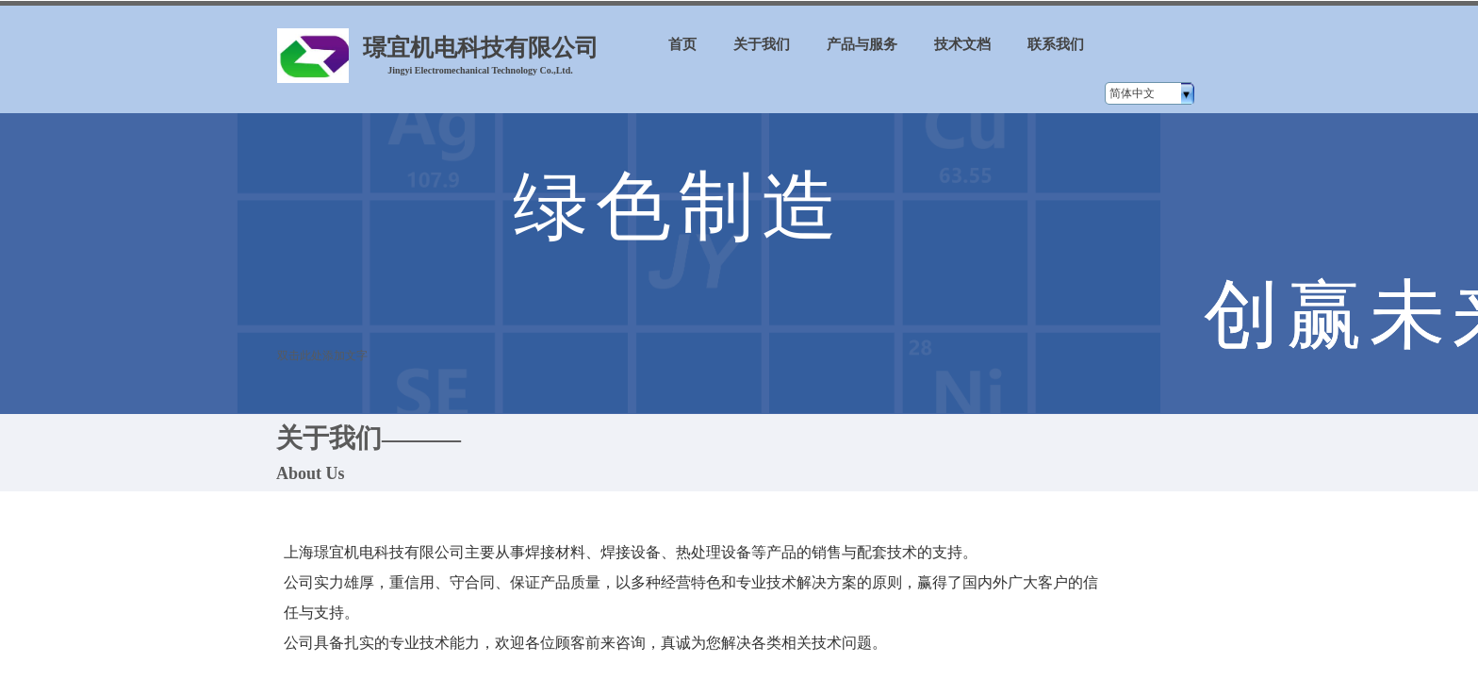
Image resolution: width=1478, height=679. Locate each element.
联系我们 (1055, 44)
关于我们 (761, 44)
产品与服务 (862, 44)
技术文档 (962, 44)
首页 (682, 44)
